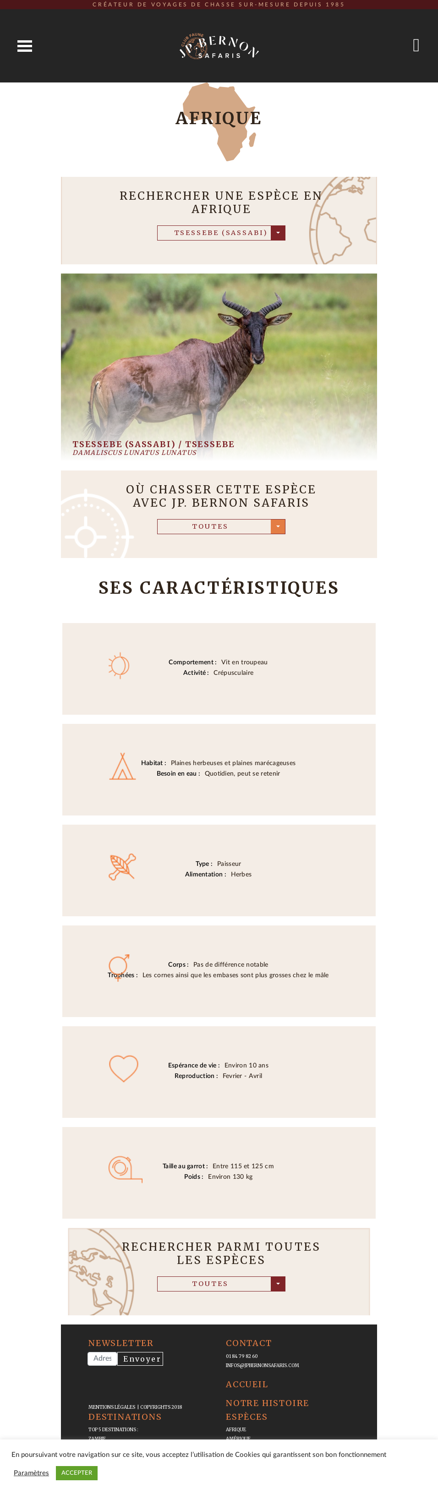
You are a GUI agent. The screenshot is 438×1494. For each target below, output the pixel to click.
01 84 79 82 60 (242, 1356)
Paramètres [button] (31, 1473)
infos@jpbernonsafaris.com (262, 1365)
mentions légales (112, 1407)
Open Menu (25, 46)
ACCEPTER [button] (76, 1473)
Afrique (236, 1430)
